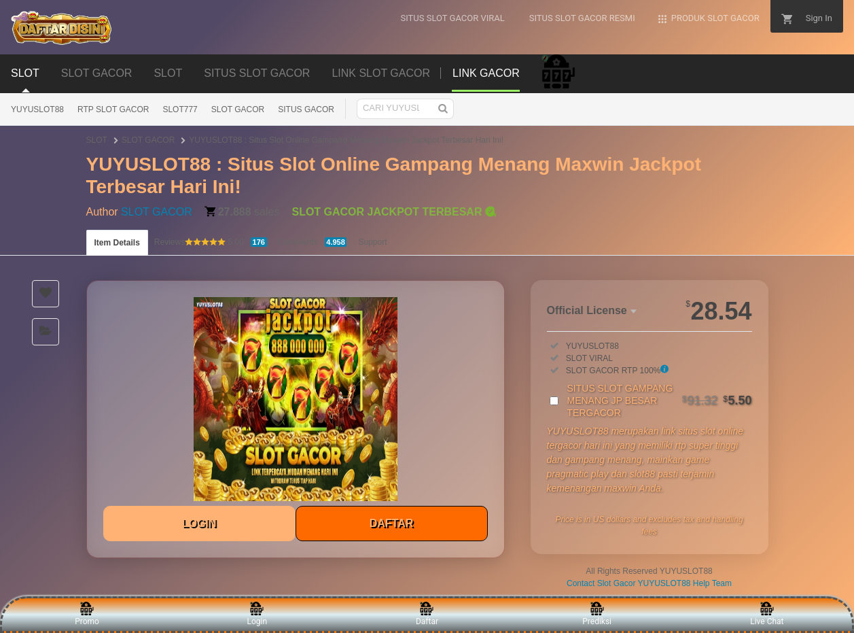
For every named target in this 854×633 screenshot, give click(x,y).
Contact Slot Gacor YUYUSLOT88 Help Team (649, 583)
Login (257, 614)
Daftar (427, 614)
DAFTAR (392, 523)
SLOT (96, 140)
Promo (87, 614)
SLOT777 (179, 109)
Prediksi (596, 614)
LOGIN (199, 523)
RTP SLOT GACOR (113, 109)
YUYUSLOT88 (37, 109)
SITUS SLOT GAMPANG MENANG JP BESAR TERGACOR (659, 400)
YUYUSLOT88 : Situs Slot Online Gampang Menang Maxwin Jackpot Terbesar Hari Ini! (346, 140)
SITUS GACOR (306, 109)
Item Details (117, 242)
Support (372, 242)
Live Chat (766, 614)
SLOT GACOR (237, 109)
